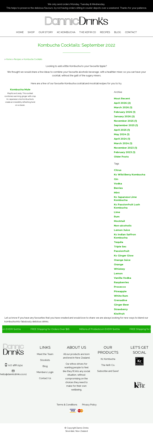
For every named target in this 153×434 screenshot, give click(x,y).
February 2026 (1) (124, 111)
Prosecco (120, 286)
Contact (131, 32)
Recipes (105, 32)
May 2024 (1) (121, 134)
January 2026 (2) (124, 116)
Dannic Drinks (82, 428)
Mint (117, 192)
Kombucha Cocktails (33, 59)
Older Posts (121, 156)
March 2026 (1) (123, 107)
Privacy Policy (89, 404)
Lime (117, 212)
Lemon (118, 273)
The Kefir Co (87, 32)
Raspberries (121, 282)
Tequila (118, 242)
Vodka (118, 183)
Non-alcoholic (123, 225)
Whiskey (119, 268)
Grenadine (120, 300)
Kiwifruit (119, 313)
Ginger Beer (121, 304)
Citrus (117, 170)
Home (20, 32)
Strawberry (121, 309)
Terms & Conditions (66, 404)
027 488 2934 (15, 365)
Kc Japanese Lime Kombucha (125, 198)
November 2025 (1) (125, 120)
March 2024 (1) (123, 143)
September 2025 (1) (126, 125)
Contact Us (45, 378)
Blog (117, 32)
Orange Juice (122, 259)
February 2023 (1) (124, 152)
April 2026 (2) (122, 102)
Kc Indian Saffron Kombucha (125, 236)
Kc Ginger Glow (123, 255)
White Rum (121, 295)
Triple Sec (120, 246)
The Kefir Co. (108, 365)
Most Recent (122, 98)
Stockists (45, 360)
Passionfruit (121, 250)
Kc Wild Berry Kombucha (129, 174)
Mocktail (119, 220)
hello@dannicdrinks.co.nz (13, 374)
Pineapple (120, 291)
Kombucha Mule (20, 89)
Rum (116, 216)
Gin (116, 179)
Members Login (45, 372)
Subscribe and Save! (108, 371)
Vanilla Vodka (122, 277)
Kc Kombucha (66, 32)
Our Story (46, 32)
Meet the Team (45, 354)
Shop (31, 32)
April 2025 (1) (122, 129)
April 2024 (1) (122, 138)
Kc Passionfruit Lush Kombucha (127, 206)
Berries (118, 187)
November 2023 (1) (125, 147)
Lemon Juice (122, 230)
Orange (118, 264)
